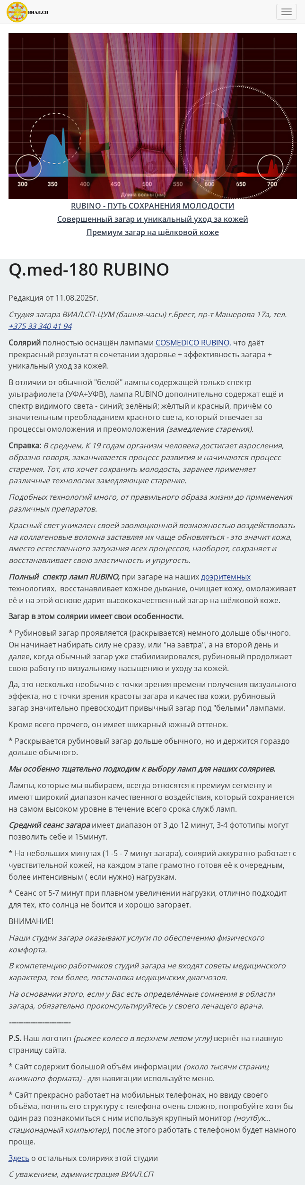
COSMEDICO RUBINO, (193, 342)
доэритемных (226, 576)
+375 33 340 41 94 (40, 326)
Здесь (19, 1158)
